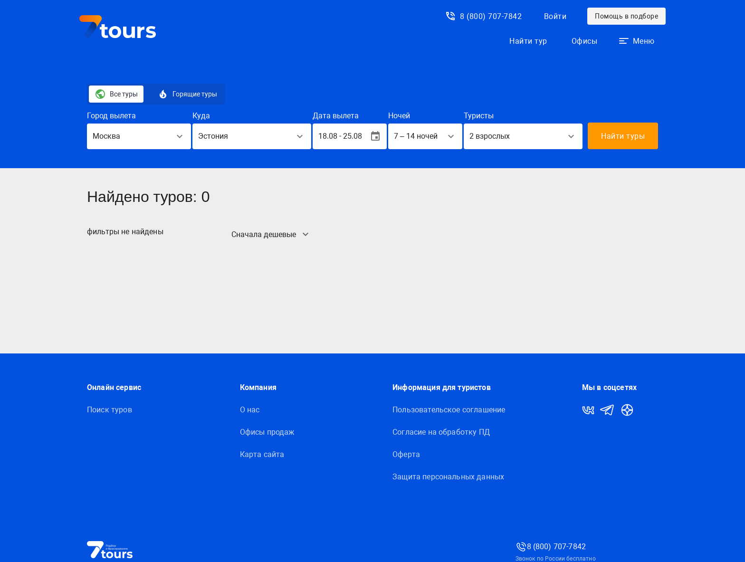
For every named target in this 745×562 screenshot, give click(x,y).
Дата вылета (336, 115)
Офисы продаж (267, 432)
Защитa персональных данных (448, 476)
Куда (201, 115)
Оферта (406, 454)
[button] (637, 41)
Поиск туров (109, 409)
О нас (250, 409)
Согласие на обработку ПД (441, 432)
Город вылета (111, 115)
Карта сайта (262, 454)
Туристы (479, 115)
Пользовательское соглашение (448, 409)
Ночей (399, 115)
